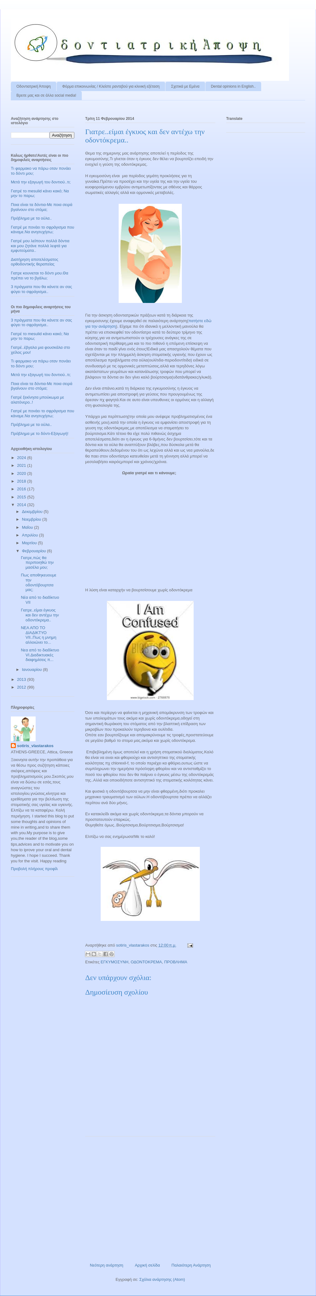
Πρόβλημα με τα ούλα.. (31, 218)
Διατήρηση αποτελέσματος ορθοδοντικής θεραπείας (34, 262)
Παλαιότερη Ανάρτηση (191, 1265)
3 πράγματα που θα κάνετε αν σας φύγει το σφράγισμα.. (41, 289)
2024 (22, 457)
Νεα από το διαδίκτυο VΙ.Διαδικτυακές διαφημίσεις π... (40, 655)
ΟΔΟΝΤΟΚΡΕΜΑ (146, 962)
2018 (22, 481)
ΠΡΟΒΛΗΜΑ (175, 962)
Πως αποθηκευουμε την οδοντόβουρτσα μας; (38, 582)
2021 (22, 465)
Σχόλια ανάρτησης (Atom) (162, 1279)
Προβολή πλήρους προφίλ (34, 868)
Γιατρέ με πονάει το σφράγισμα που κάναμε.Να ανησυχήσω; (42, 229)
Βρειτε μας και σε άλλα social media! (46, 95)
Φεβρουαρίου (34, 551)
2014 (22, 504)
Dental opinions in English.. (233, 86)
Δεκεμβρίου (33, 511)
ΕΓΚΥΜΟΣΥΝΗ (115, 962)
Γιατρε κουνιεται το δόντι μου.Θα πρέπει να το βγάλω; (39, 275)
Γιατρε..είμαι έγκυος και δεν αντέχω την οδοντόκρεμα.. (40, 615)
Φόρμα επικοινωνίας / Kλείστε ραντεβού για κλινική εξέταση (111, 86)
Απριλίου (30, 535)
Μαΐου (28, 527)
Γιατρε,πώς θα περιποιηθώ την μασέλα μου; (37, 562)
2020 (22, 473)
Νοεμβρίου (32, 519)
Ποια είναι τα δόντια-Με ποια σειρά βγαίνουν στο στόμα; (41, 207)
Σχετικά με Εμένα (185, 86)
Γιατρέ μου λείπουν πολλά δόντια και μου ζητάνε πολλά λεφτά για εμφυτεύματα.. (40, 246)
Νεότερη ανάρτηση (106, 1265)
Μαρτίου (30, 543)
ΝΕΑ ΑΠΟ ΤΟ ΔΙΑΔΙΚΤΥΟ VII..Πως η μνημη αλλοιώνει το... (38, 635)
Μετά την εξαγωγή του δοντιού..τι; (41, 182)
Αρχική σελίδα (147, 1265)
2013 (22, 679)
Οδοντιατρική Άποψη (33, 86)
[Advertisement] (150, 1197)
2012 (22, 687)
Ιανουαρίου (32, 669)
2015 (22, 497)
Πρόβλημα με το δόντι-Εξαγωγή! (39, 433)
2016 (22, 489)
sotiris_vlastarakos (35, 745)
